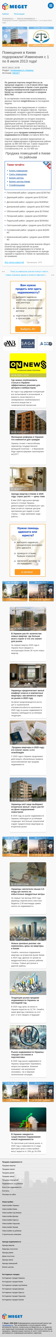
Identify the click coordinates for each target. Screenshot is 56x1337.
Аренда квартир (8, 1245)
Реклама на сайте (9, 1194)
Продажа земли (8, 1176)
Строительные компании (11, 1234)
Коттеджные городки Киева (12, 1282)
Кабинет (5, 14)
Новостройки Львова (10, 1227)
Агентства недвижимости (11, 1187)
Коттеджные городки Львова (13, 1300)
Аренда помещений (9, 1263)
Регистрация (19, 14)
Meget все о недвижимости (28, 1316)
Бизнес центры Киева (19, 181)
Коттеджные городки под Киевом (14, 1285)
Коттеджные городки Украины (13, 1278)
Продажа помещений (10, 1180)
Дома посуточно (8, 1256)
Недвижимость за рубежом (12, 1184)
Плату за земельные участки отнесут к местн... (29, 272)
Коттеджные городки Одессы (13, 1292)
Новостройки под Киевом (11, 1213)
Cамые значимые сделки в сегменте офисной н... (26, 275)
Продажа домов (8, 1173)
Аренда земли (7, 1260)
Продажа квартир (9, 1165)
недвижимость (7, 1325)
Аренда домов (7, 1252)
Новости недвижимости (26, 18)
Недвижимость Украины (22, 70)
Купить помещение (18, 170)
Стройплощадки (17, 185)
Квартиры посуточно (10, 1249)
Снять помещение (18, 174)
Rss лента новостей (14, 262)
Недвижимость (8, 18)
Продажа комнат (8, 1169)
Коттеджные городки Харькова (14, 1296)
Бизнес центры (16, 178)
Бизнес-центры (8, 1267)
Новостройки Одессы (10, 1220)
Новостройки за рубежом (11, 1231)
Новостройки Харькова (11, 1223)
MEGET (16, 73)
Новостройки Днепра (10, 1216)
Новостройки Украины (10, 1205)
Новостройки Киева (9, 1209)
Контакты (5, 1191)
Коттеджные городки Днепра (13, 1289)
